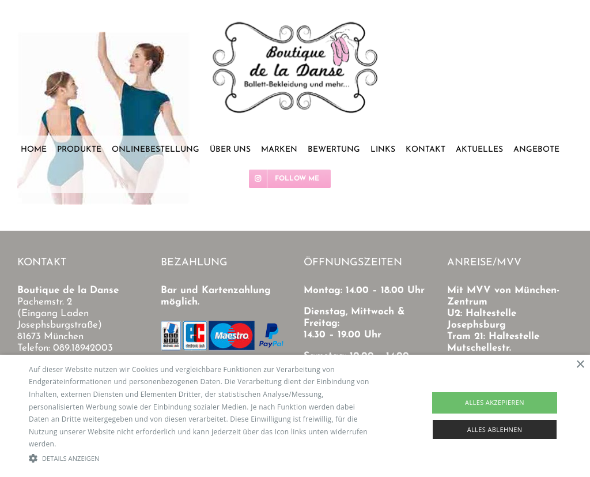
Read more (76, 444)
